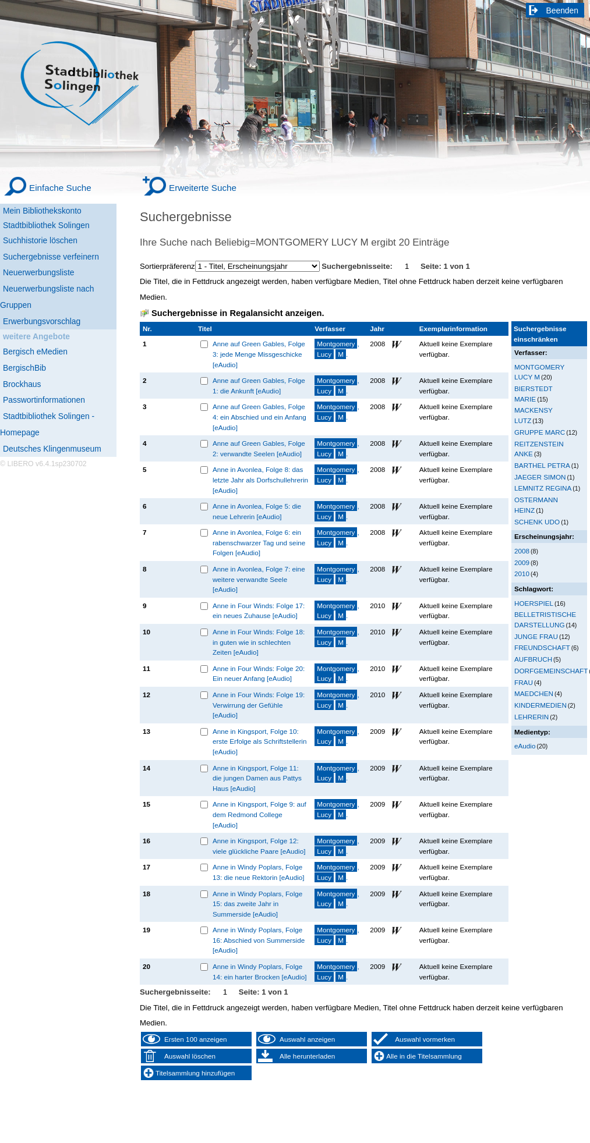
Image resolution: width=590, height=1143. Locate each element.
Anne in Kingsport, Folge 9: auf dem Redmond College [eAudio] (259, 814)
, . (337, 349)
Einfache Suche (60, 188)
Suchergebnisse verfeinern (51, 256)
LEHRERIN (531, 716)
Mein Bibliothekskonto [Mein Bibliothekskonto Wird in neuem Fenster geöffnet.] (42, 210)
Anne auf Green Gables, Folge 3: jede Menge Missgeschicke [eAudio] (259, 354)
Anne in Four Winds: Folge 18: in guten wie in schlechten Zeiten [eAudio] (259, 642)
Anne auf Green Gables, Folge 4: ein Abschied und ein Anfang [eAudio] (259, 417)
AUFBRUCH (533, 659)
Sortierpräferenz (167, 266)
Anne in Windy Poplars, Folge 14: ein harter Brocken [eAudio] (260, 972)
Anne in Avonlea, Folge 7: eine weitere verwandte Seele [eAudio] (259, 579)
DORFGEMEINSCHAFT (551, 671)
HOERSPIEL (533, 603)
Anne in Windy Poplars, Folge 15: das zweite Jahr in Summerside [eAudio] (257, 904)
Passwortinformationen (44, 399)
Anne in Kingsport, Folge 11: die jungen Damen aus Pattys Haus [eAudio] (257, 778)
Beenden (562, 10)
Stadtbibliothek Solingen (46, 225)
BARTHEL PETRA (542, 465)
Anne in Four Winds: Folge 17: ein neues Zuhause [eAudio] (259, 611)
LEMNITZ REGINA (542, 488)
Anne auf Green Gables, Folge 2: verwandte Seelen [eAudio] (259, 448)
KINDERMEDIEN (540, 705)
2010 (521, 573)
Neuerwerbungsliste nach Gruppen (47, 297)
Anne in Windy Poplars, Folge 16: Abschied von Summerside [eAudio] (259, 940)
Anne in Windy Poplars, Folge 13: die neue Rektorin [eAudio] (259, 872)
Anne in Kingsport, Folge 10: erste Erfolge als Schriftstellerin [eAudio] (260, 741)
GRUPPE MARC (539, 432)
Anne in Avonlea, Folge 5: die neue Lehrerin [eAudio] (257, 511)
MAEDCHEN (533, 693)
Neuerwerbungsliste (39, 272)
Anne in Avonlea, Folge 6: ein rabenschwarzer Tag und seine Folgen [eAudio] (259, 542)
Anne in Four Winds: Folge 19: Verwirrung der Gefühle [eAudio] (259, 705)
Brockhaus (22, 384)
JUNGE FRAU (536, 636)
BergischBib (24, 367)
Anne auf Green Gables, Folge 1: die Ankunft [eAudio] (259, 386)
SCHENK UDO (537, 522)
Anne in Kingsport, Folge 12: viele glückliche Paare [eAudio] (259, 846)
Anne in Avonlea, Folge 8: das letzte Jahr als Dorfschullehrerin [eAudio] (260, 480)
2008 (521, 551)
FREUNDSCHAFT (542, 647)
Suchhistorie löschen (40, 240)
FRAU (523, 682)
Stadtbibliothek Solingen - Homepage (47, 424)
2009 (521, 562)
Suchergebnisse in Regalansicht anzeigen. (237, 313)
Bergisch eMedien (35, 351)
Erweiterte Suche (202, 188)
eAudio (525, 746)
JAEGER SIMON (540, 477)
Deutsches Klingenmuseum (52, 448)
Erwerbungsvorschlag (41, 321)
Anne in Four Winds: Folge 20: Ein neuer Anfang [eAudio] (259, 674)
